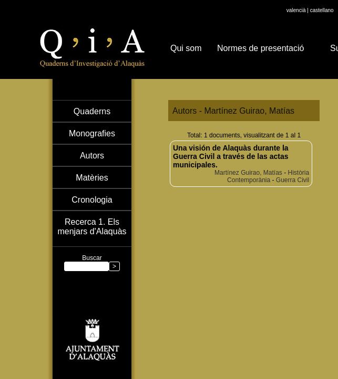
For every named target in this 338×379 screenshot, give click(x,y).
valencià (296, 10)
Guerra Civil (292, 180)
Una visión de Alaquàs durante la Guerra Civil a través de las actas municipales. (231, 156)
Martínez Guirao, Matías (248, 172)
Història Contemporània (268, 176)
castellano (322, 10)
